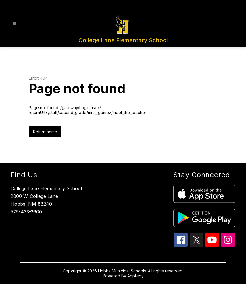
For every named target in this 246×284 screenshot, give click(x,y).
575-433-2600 (26, 212)
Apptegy (135, 275)
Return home (45, 131)
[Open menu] (14, 23)
